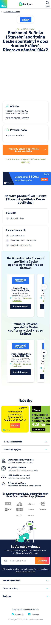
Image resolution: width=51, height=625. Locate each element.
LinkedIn (33, 614)
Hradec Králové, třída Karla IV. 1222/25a (21, 354)
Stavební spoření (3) (16, 230)
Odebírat (42, 560)
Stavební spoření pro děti (20, 245)
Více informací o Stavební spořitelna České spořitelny (25, 160)
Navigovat (27, 298)
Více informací (20, 306)
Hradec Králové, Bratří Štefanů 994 (21, 289)
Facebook (18, 614)
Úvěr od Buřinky (17, 218)
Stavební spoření (17, 235)
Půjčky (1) (11, 213)
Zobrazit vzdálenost (17, 299)
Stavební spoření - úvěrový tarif (23, 240)
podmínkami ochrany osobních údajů (32, 570)
